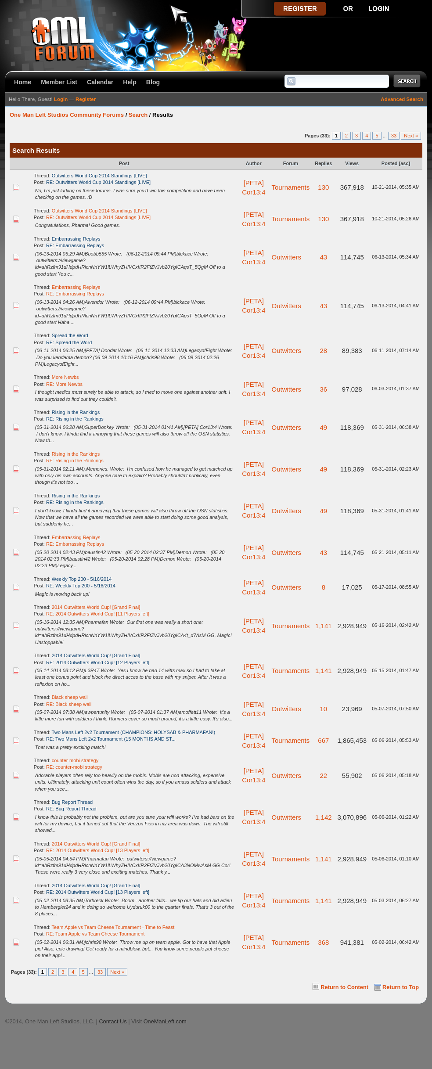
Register (86, 99)
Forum (290, 163)
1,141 (323, 626)
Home (22, 82)
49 (323, 427)
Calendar (100, 82)
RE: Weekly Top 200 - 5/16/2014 (80, 585)
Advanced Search (402, 99)
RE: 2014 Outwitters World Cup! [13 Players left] (97, 850)
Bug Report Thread (72, 802)
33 (393, 135)
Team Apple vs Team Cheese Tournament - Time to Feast (113, 927)
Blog (153, 82)
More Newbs (65, 377)
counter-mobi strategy (75, 760)
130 (323, 187)
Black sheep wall (70, 697)
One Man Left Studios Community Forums (67, 115)
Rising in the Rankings (76, 412)
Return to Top (400, 987)
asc (404, 163)
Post (124, 163)
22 (323, 775)
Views (352, 163)
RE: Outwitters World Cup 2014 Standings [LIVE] (98, 182)
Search (138, 115)
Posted (390, 163)
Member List (59, 82)
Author (254, 163)
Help (130, 82)
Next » (411, 135)
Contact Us (112, 1021)
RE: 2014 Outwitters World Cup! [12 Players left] (97, 662)
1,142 (323, 817)
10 (323, 709)
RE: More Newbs (64, 384)
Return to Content (344, 987)
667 (323, 740)
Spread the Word (70, 335)
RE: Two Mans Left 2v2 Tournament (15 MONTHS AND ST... (111, 738)
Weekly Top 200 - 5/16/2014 (82, 579)
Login (61, 99)
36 (323, 389)
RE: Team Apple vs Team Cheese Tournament (95, 933)
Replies (323, 163)
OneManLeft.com (165, 1021)
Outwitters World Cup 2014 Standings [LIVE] (99, 175)
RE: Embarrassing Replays (75, 245)
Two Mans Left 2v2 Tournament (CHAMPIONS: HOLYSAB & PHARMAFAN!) (134, 732)
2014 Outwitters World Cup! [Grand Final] (96, 607)
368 (323, 942)
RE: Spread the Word (69, 342)
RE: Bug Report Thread (71, 808)
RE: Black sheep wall (68, 704)
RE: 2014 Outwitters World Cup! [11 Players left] (97, 613)
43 (323, 257)
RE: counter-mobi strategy (74, 767)
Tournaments (291, 187)
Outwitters (287, 257)
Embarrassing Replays (76, 238)
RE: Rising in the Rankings (75, 418)
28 (323, 350)
